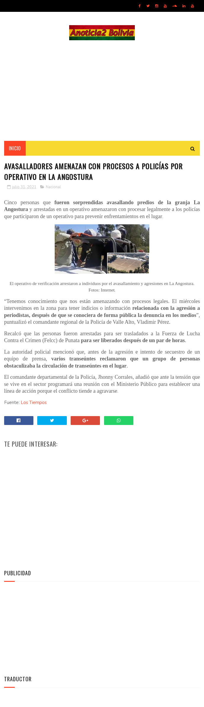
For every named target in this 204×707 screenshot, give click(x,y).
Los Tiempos (34, 402)
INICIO (15, 148)
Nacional (53, 187)
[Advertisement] (102, 90)
